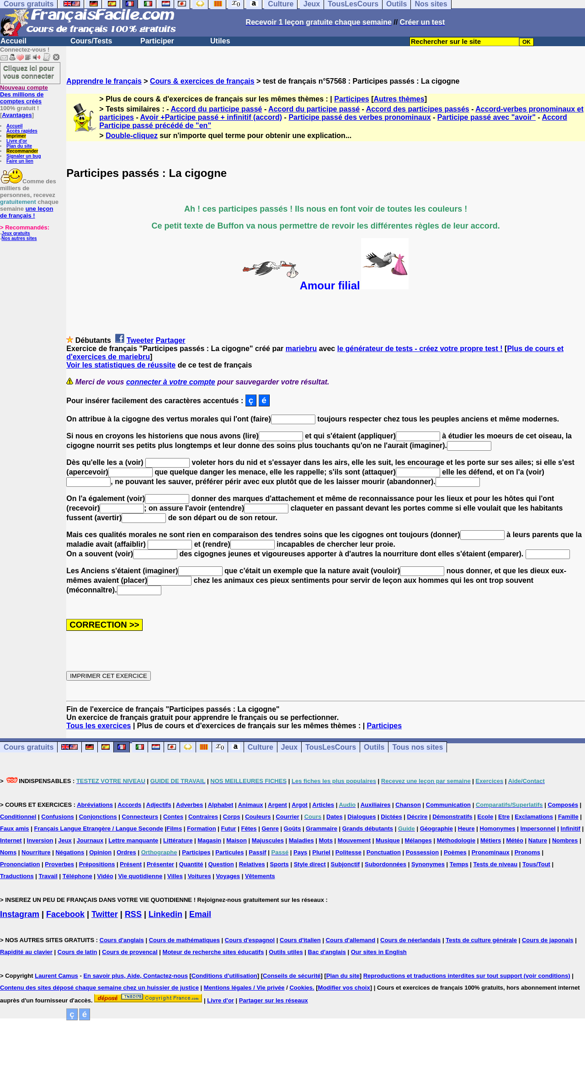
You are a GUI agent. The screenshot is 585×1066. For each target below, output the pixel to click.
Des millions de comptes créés (24, 94)
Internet (11, 840)
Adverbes (189, 804)
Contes (173, 816)
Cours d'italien (300, 940)
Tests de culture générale (481, 940)
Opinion (100, 852)
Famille (568, 816)
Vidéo (105, 876)
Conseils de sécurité (291, 975)
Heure (466, 828)
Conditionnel (18, 816)
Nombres (565, 840)
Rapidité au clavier (26, 952)
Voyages (228, 876)
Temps (459, 864)
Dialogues (361, 816)
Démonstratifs (452, 816)
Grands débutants (367, 828)
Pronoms (527, 852)
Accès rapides (21, 130)
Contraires (203, 816)
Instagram (19, 914)
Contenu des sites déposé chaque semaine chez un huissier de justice (99, 987)
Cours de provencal (129, 952)
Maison (236, 840)
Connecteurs (140, 816)
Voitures (199, 876)
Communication (448, 804)
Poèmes (455, 852)
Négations (69, 852)
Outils (374, 747)
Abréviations (95, 804)
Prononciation (20, 864)
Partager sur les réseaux (273, 1000)
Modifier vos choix (344, 987)
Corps (231, 816)
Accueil (13, 41)
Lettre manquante (133, 840)
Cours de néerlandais (410, 940)
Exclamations (534, 816)
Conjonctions (98, 816)
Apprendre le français (104, 81)
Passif (257, 852)
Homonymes (498, 828)
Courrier (287, 816)
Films (174, 828)
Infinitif (570, 828)
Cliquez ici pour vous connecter (28, 72)
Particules (229, 852)
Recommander (22, 151)
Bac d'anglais (327, 952)
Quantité (191, 864)
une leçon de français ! (26, 212)
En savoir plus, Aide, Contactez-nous (135, 975)
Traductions (17, 876)
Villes (175, 876)
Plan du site (19, 146)
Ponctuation (384, 852)
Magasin (209, 840)
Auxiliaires (376, 804)
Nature (537, 840)
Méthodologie (456, 840)
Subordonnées (385, 864)
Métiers (490, 840)
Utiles (220, 41)
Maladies (301, 840)
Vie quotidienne (140, 876)
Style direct (310, 864)
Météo (514, 840)
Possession (422, 852)
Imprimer (16, 136)
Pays (300, 852)
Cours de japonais (548, 940)
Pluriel (321, 852)
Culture (260, 747)
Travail (48, 876)
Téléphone (77, 876)
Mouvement (354, 840)
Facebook (65, 914)
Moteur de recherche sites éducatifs (213, 952)
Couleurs (258, 816)
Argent (277, 804)
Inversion (40, 840)
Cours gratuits (28, 747)
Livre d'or (16, 141)
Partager (171, 340)
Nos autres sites (19, 238)
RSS (133, 914)
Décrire (417, 816)
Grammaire (321, 828)
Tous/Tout (536, 864)
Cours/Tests (91, 41)
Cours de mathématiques (184, 940)
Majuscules (268, 840)
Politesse (348, 852)
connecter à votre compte (170, 382)
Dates (334, 816)
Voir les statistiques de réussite (121, 365)
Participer (157, 41)
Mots (326, 840)
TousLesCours (330, 747)
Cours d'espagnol (250, 940)
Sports (279, 864)
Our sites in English (379, 952)
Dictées (391, 816)
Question (221, 864)
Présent (131, 864)
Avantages (17, 115)
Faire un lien (19, 161)
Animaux (250, 804)
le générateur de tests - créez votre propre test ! (420, 348)
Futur (228, 828)
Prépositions (97, 864)
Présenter (160, 864)
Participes (351, 99)
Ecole (485, 816)
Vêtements (260, 876)
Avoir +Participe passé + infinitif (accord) (211, 117)
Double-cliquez (132, 135)
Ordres (126, 852)
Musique (388, 840)
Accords (129, 804)
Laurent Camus (56, 975)
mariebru (301, 348)
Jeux (289, 747)
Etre (504, 816)
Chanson (408, 804)
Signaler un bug (23, 156)
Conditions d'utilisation (224, 975)
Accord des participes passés (417, 109)
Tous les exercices (98, 726)
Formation (201, 828)
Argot (300, 804)
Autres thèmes (398, 99)
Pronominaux (491, 852)
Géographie (436, 828)
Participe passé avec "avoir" (486, 117)
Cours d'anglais (122, 940)
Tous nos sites (417, 747)
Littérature (177, 840)
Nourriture (36, 852)
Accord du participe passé (216, 109)
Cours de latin (77, 952)
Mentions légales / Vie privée (244, 987)
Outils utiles (286, 952)
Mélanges (418, 840)
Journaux (90, 840)
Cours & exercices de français (202, 81)
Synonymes (428, 864)
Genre (270, 828)
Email (200, 914)
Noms (8, 852)
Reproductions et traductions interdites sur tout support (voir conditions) (466, 975)
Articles (323, 804)
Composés (563, 804)
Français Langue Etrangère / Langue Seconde (98, 828)
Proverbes (59, 864)
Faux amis (14, 828)
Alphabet (221, 804)
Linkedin (165, 914)
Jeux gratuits (15, 233)
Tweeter (140, 340)
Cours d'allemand (351, 940)
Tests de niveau (495, 864)
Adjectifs (158, 804)
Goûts (292, 828)
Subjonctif (345, 864)
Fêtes (249, 828)
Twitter (104, 914)
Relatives (252, 864)
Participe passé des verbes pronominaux (359, 117)
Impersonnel (537, 828)
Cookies (301, 987)
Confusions (57, 816)
